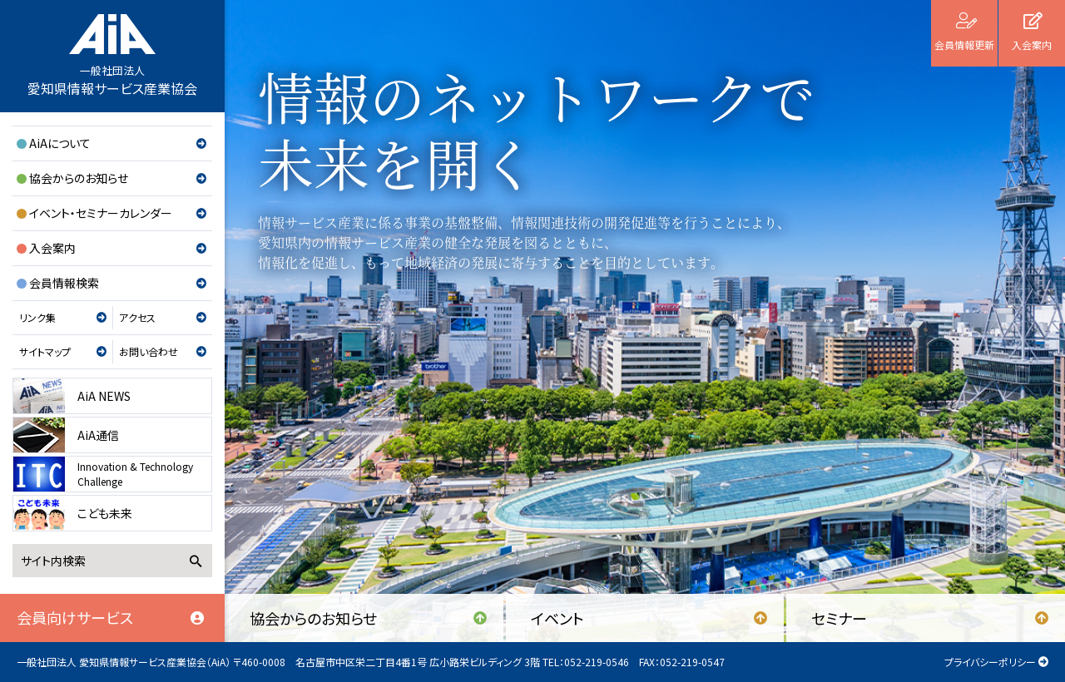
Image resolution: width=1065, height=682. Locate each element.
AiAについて (60, 143)
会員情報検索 (64, 282)
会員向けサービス (75, 617)
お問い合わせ (148, 351)
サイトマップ (45, 351)
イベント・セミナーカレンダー (100, 213)
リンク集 (37, 317)
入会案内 (52, 248)
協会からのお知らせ (78, 178)
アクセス (137, 317)
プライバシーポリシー (990, 662)
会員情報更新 (964, 44)
